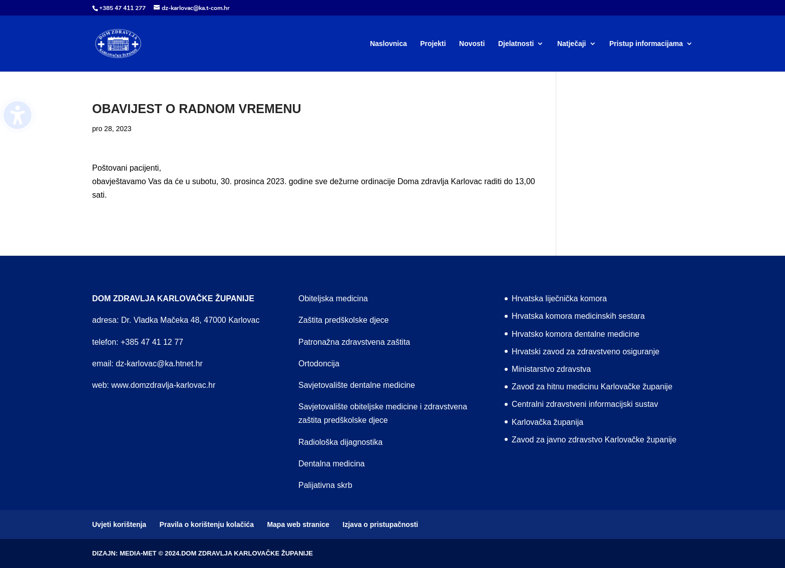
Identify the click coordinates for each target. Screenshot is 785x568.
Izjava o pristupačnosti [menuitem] (380, 524)
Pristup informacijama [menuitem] (646, 44)
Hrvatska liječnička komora (559, 298)
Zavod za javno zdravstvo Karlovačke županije (594, 439)
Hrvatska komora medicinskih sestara (578, 316)
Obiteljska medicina (333, 298)
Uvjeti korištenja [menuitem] (119, 524)
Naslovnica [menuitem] (388, 44)
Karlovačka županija (547, 422)
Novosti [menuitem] (472, 44)
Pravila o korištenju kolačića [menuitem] (207, 524)
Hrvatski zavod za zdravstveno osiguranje (585, 351)
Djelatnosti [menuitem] (516, 44)
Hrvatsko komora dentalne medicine (575, 334)
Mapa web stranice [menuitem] (298, 524)
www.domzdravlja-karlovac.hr (163, 385)
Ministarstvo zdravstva (551, 369)
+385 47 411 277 (122, 8)
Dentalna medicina (331, 463)
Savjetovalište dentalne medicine (356, 385)
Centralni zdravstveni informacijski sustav (585, 404)
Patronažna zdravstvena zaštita (354, 342)
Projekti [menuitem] (433, 44)
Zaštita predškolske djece (343, 320)
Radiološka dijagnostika (340, 442)
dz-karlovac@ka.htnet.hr (159, 363)
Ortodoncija (318, 363)
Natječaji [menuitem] (571, 44)
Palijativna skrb (325, 485)
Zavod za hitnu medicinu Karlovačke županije (592, 386)
